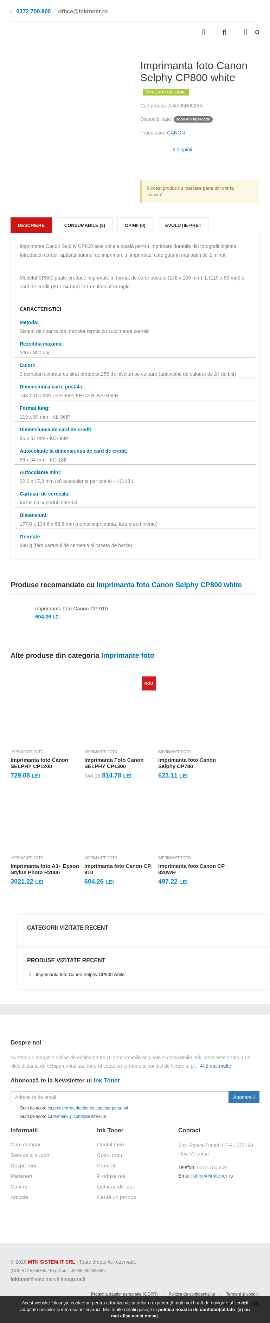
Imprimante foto (27, 752)
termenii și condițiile (71, 1116)
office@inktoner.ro (213, 1176)
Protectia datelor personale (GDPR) (124, 1294)
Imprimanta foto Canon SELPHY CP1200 (39, 763)
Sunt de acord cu (69, 1108)
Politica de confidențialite (192, 1294)
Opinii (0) (135, 225)
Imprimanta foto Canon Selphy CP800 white (75, 974)
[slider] (154, 148)
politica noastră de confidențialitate (196, 1309)
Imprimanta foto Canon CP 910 (71, 608)
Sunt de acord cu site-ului (58, 1116)
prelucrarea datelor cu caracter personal (90, 1108)
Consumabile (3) (84, 225)
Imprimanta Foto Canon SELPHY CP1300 (113, 763)
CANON (176, 133)
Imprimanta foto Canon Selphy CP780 (187, 763)
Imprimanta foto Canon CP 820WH (191, 869)
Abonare (244, 1097)
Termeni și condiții (242, 1294)
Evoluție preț (183, 225)
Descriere (31, 225)
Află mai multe (215, 1066)
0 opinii (182, 149)
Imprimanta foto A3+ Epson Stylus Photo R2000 (45, 869)
